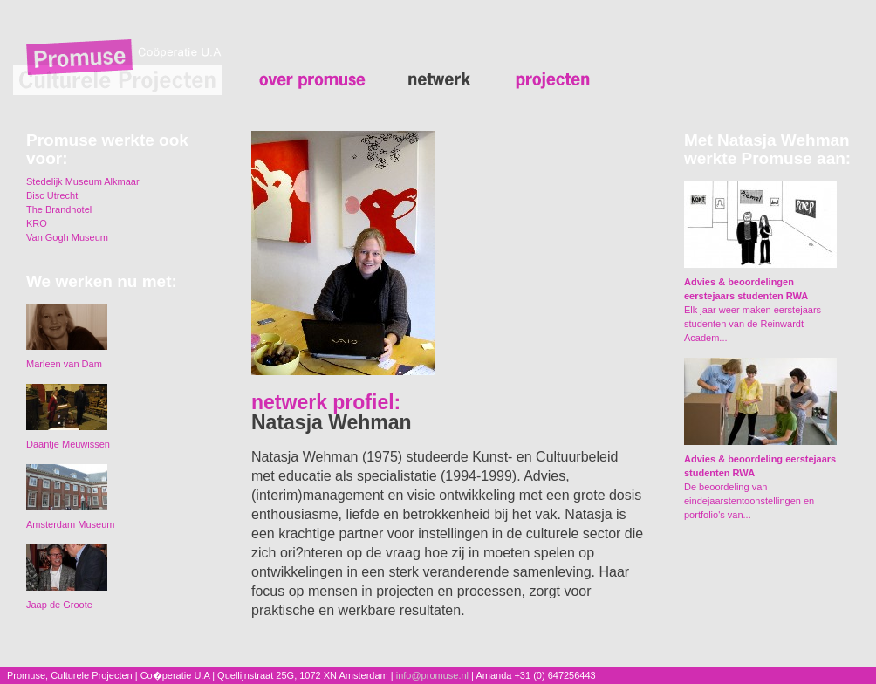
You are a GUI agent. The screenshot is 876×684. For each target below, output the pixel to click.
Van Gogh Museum (67, 237)
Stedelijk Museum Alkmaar (83, 181)
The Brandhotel (59, 209)
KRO (36, 223)
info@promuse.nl (432, 675)
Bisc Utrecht (52, 195)
